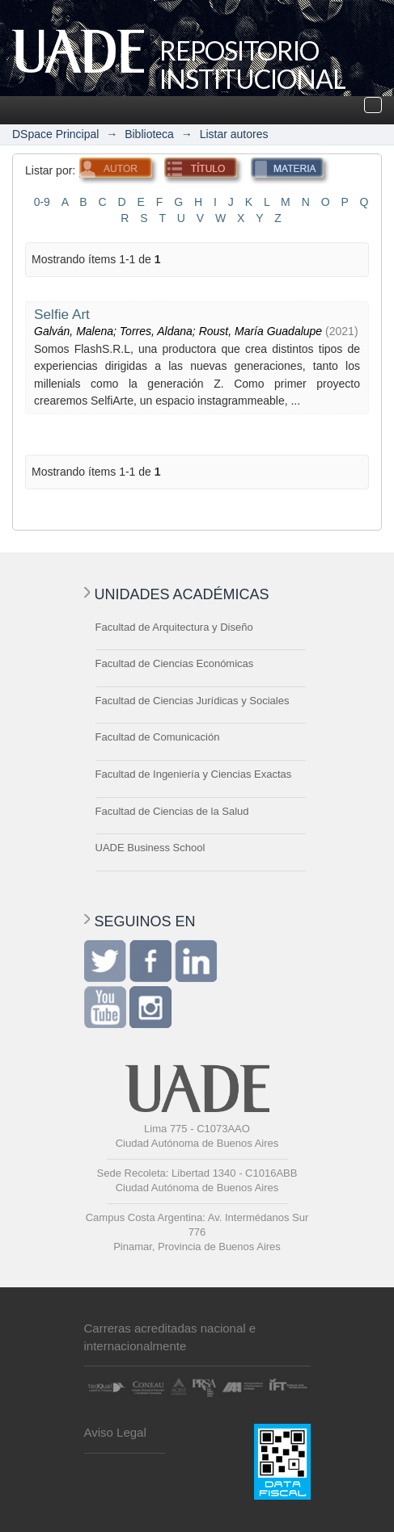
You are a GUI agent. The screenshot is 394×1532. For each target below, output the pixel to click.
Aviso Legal (115, 1432)
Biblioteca (149, 134)
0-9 (42, 201)
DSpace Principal (55, 134)
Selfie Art (62, 314)
